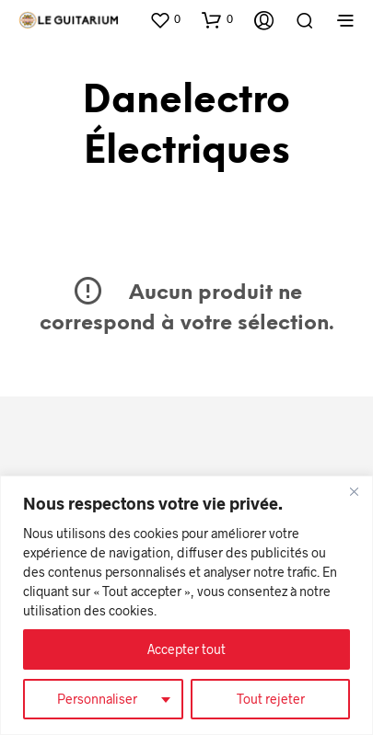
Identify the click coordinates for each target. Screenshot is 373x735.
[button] (165, 19)
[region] (186, 605)
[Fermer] (354, 491)
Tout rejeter (271, 698)
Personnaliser (97, 698)
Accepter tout (186, 649)
